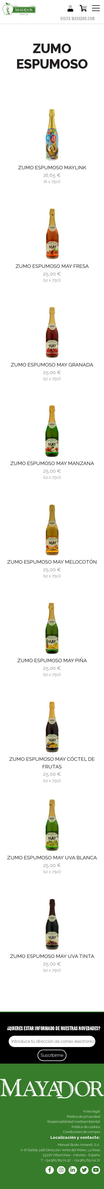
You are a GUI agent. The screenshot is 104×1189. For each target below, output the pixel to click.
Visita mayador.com (77, 19)
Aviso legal (91, 1111)
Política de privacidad (83, 1117)
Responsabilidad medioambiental (73, 1122)
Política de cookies (86, 1127)
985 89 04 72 (90, 1160)
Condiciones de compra (81, 1132)
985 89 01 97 (61, 1160)
